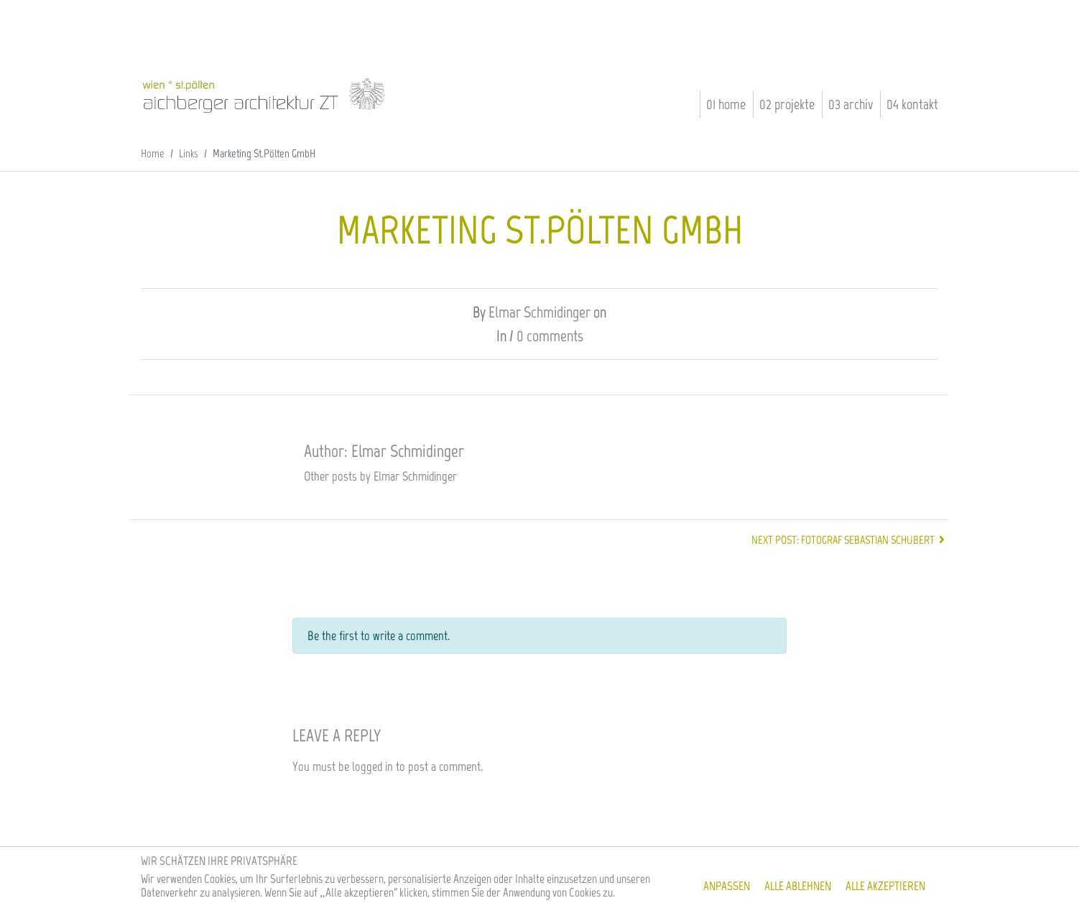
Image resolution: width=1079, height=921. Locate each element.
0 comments (550, 336)
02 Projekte (787, 104)
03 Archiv (850, 104)
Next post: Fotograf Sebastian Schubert (850, 540)
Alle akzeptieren (885, 886)
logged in (372, 766)
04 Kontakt (912, 104)
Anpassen (726, 886)
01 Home (726, 104)
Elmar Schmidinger (539, 312)
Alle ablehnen (797, 886)
